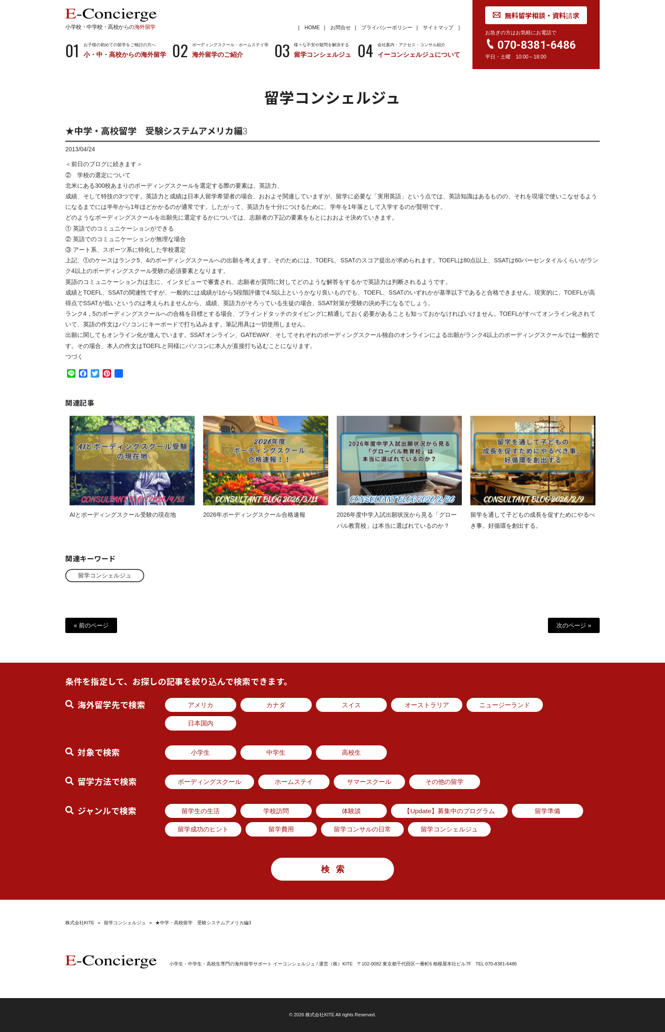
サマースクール (369, 781)
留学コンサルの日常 (362, 829)
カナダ (275, 704)
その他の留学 (444, 781)
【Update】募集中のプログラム (449, 810)
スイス (351, 704)
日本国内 (200, 723)
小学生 (200, 752)
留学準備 (547, 810)
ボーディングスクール (209, 781)
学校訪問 (276, 810)
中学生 (275, 752)
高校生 (351, 752)
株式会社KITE (79, 922)
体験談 (351, 810)
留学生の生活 (201, 810)
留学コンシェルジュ (104, 575)
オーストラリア (427, 704)
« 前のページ (91, 625)
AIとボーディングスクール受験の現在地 (123, 522)
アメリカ (200, 704)
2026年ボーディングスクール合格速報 (254, 522)
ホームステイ (294, 781)
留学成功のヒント (203, 829)
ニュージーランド (504, 704)
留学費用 (281, 829)
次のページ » (573, 625)
